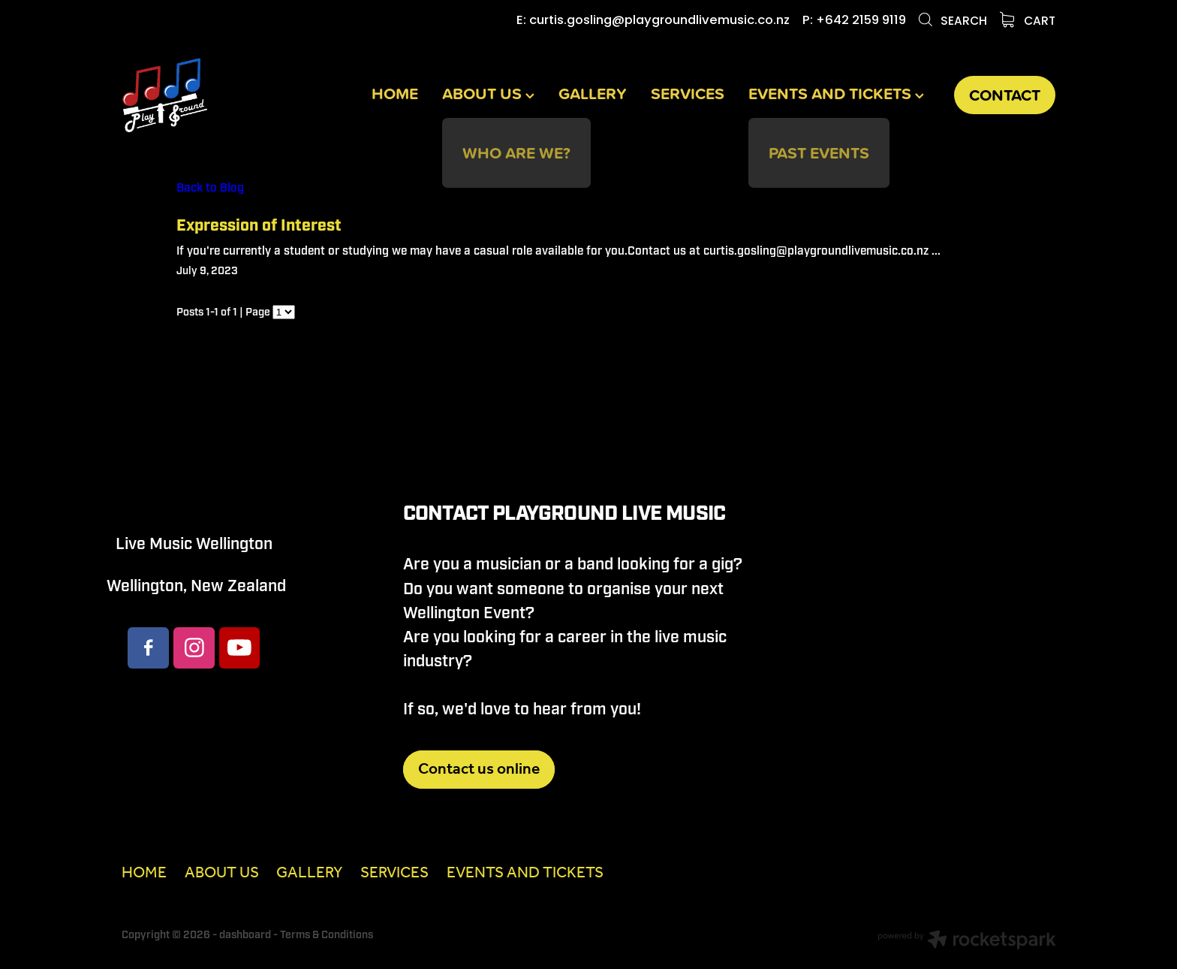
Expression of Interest (259, 226)
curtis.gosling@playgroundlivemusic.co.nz (659, 21)
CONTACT (1004, 95)
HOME (395, 93)
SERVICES (687, 93)
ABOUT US (488, 93)
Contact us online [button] (479, 769)
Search (952, 22)
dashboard (245, 935)
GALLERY (592, 93)
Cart (1028, 22)
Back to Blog (210, 187)
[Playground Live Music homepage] (215, 94)
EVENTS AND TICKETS (836, 93)
